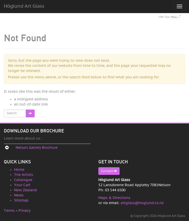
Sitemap (21, 200)
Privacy (24, 210)
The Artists (23, 175)
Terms (9, 210)
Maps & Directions (114, 198)
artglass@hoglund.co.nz (142, 203)
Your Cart (22, 185)
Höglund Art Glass (24, 6)
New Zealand (25, 190)
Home (19, 169)
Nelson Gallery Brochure (37, 147)
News (19, 195)
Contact (109, 171)
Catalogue (23, 180)
